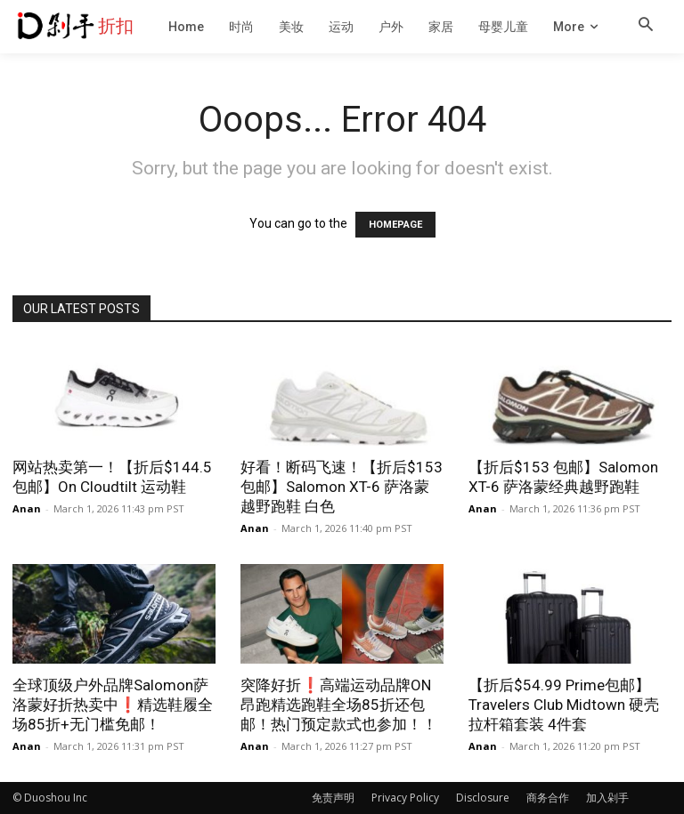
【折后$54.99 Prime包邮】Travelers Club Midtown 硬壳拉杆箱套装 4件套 (563, 704)
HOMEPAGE (395, 224)
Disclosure (482, 797)
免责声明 (333, 797)
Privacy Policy (405, 797)
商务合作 (547, 797)
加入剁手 (607, 797)
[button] (646, 26)
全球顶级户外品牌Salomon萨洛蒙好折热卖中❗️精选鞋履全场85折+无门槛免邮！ (112, 704)
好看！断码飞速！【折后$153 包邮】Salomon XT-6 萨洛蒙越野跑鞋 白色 (341, 486)
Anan (26, 508)
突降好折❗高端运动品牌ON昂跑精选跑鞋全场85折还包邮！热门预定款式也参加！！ (338, 704)
